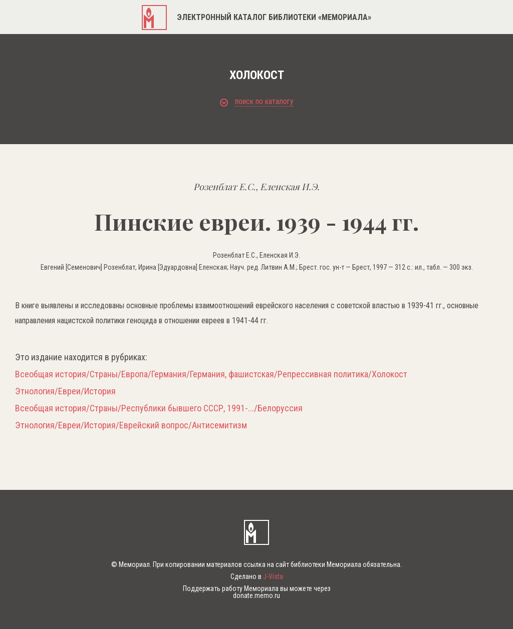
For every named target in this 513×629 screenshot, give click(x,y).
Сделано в (256, 576)
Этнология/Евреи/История (65, 391)
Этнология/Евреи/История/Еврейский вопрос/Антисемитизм (131, 425)
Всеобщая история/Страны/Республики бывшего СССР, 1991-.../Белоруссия (159, 408)
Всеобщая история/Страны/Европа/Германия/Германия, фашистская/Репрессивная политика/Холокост (211, 374)
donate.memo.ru (256, 595)
